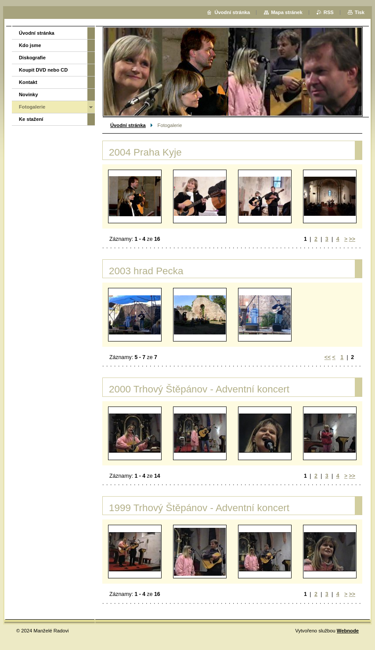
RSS (329, 12)
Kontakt (28, 82)
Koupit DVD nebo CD (43, 70)
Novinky (28, 94)
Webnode (348, 630)
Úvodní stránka (128, 125)
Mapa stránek (287, 12)
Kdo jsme (30, 45)
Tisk (359, 12)
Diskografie (32, 57)
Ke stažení (31, 119)
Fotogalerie (32, 106)
